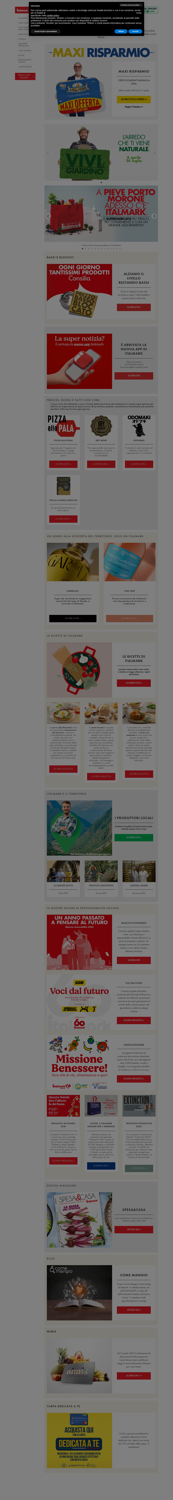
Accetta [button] (135, 31)
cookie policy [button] (53, 15)
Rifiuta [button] (121, 31)
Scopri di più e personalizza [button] (46, 31)
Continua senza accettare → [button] (131, 5)
